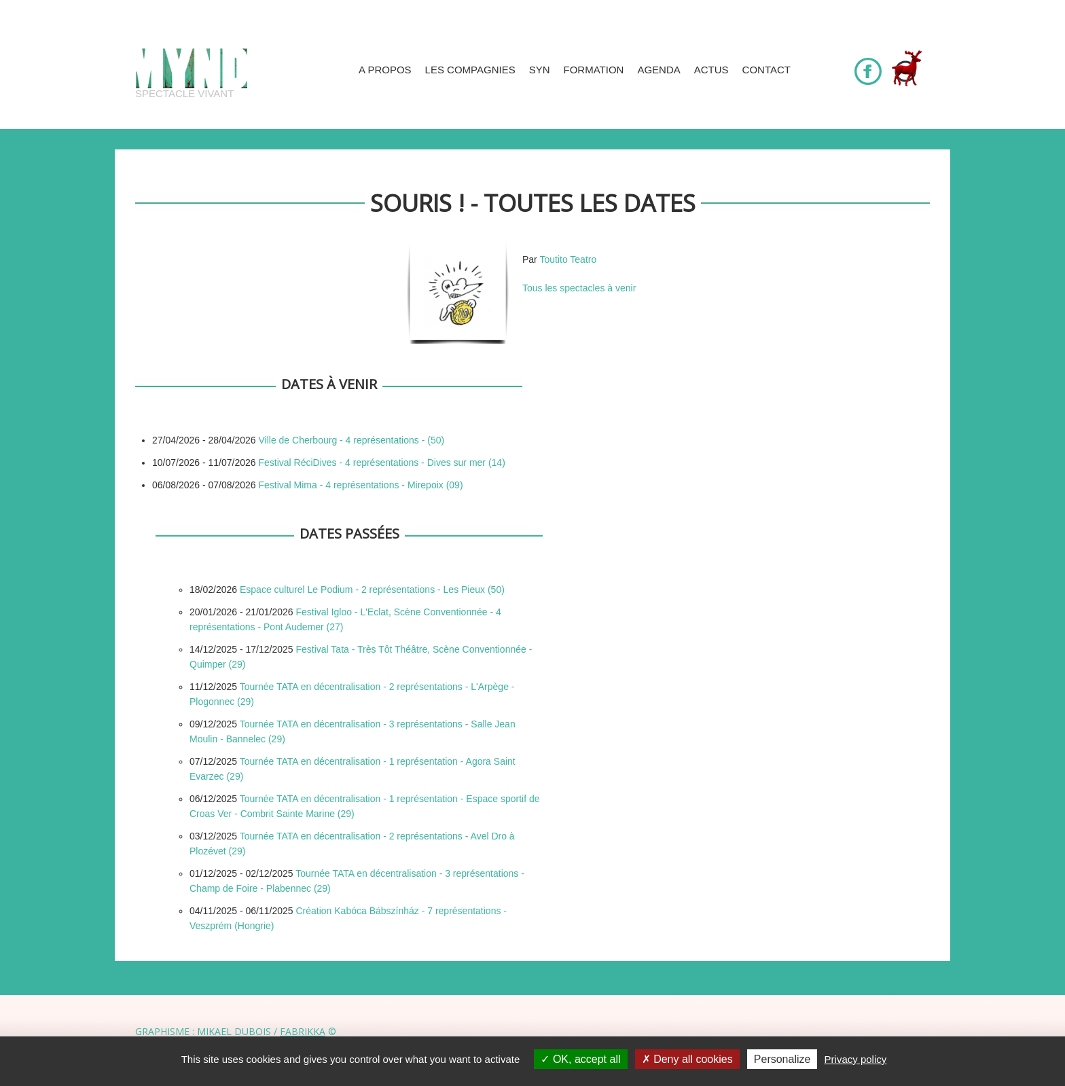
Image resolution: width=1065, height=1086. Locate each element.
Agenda (658, 69)
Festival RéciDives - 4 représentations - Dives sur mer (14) (381, 462)
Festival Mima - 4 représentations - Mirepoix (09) (360, 484)
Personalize (782, 1059)
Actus (711, 69)
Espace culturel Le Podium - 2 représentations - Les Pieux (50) (372, 589)
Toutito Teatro (567, 259)
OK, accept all (580, 1059)
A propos (385, 69)
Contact (766, 69)
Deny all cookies (687, 1059)
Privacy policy (856, 1059)
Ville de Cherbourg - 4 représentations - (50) (351, 440)
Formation (594, 69)
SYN (539, 69)
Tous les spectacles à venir (579, 288)
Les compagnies (470, 69)
